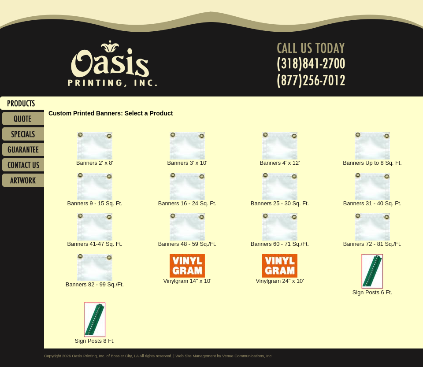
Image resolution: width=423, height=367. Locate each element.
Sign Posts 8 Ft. (95, 338)
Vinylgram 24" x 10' (280, 278)
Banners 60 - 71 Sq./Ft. (280, 241)
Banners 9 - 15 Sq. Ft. (94, 201)
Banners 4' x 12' (280, 160)
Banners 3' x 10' (187, 160)
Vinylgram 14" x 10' (187, 278)
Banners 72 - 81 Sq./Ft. (372, 241)
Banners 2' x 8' (94, 160)
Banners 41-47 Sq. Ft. (94, 241)
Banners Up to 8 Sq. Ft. (372, 160)
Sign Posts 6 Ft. (372, 290)
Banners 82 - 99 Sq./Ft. (95, 282)
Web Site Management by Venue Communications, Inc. (223, 356)
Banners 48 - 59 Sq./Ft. (187, 241)
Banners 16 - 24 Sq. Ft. (187, 201)
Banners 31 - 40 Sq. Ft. (372, 201)
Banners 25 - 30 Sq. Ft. (280, 201)
